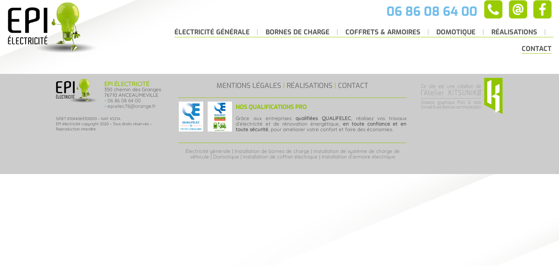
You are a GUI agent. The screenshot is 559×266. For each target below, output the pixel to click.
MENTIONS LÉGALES (249, 85)
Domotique (226, 157)
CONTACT (353, 85)
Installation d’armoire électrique (358, 157)
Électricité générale (208, 151)
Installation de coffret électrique (280, 157)
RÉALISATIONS (310, 85)
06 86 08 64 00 (124, 100)
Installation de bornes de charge (272, 151)
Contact (537, 48)
